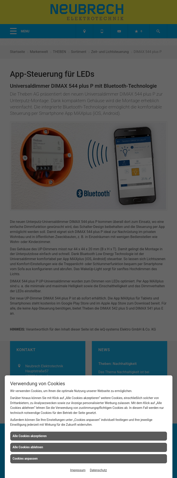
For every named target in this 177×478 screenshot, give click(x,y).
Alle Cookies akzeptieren (30, 436)
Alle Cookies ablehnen (28, 447)
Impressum (77, 470)
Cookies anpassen (25, 458)
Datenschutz (98, 470)
